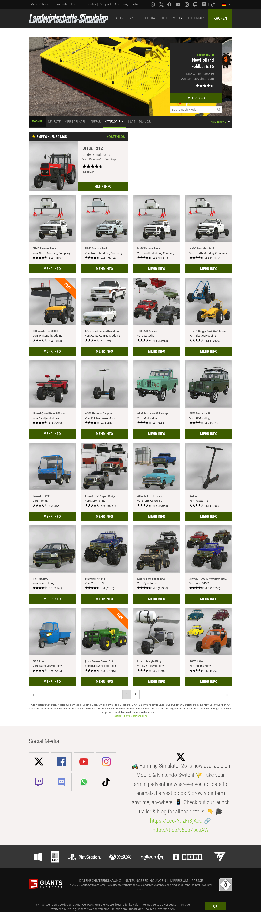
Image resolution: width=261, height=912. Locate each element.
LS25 (131, 122)
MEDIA (150, 18)
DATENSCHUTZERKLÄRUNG (100, 880)
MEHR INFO (196, 98)
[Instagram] (187, 4)
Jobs (135, 4)
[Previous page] (227, 694)
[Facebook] (169, 4)
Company (121, 4)
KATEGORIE (112, 122)
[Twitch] (195, 4)
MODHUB (37, 121)
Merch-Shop (39, 4)
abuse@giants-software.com (130, 716)
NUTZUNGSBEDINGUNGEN (145, 880)
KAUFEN (220, 18)
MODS (177, 18)
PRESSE (197, 880)
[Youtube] (178, 4)
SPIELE (134, 18)
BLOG (119, 18)
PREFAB (95, 122)
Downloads (59, 4)
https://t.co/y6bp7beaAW (181, 829)
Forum (76, 4)
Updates (90, 4)
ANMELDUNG (218, 121)
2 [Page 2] (135, 694)
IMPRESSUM (178, 880)
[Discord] (204, 4)
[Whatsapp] (153, 4)
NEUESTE (54, 122)
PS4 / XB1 (146, 122)
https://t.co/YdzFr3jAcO (176, 820)
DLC (164, 18)
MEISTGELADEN (75, 122)
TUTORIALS (196, 18)
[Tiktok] (213, 4)
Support (105, 4)
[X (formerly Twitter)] (161, 4)
